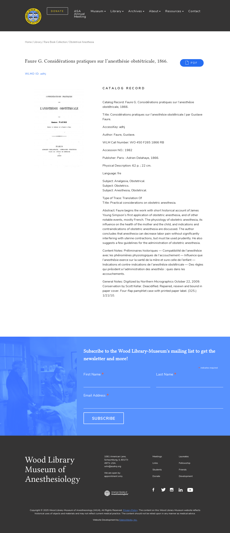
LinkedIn (182, 490)
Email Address (96, 395)
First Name (94, 374)
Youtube (190, 490)
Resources (173, 11)
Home (28, 42)
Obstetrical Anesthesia (81, 42)
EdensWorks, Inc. (128, 519)
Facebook (155, 490)
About (153, 11)
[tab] (128, 88)
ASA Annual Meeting (80, 14)
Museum (97, 11)
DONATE (57, 11)
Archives (135, 11)
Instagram (173, 490)
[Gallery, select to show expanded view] (59, 127)
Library (115, 11)
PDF (194, 63)
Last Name (166, 374)
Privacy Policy (130, 510)
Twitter (164, 490)
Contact (194, 11)
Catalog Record (124, 88)
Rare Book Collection (55, 42)
